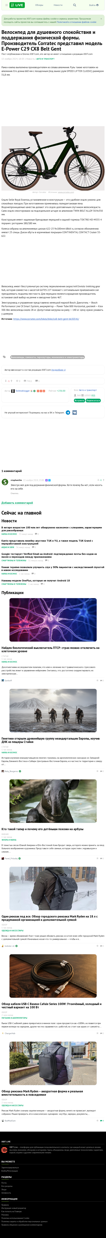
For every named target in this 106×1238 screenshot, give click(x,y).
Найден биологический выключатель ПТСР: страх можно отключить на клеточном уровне (50, 649)
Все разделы (7, 1186)
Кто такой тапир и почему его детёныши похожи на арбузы (42, 829)
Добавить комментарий (17, 503)
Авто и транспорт (45, 59)
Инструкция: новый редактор (13, 1208)
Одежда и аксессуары (12, 930)
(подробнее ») (58, 369)
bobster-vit (9, 946)
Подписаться (93, 400)
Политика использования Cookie (15, 1218)
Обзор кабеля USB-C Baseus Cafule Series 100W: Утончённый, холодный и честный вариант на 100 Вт (51, 1005)
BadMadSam (10, 1120)
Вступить (79, 400)
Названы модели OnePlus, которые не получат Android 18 (35, 580)
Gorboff (8, 680)
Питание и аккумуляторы (14, 1018)
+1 (101, 480)
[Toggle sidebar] (6, 5)
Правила (5, 1205)
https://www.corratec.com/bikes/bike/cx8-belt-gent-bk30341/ (46, 319)
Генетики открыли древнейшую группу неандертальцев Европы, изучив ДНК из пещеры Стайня (51, 740)
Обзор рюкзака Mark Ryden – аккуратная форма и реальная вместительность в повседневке (42, 1093)
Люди (3, 1189)
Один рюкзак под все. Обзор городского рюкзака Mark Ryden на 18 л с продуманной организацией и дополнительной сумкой (50, 918)
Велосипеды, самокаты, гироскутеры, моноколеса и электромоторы (47, 357)
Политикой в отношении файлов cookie (76, 21)
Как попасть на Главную (11, 1211)
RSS (93, 395)
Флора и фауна (9, 840)
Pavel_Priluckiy (11, 858)
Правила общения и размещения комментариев (21, 1225)
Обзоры (39, 4)
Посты (4, 1183)
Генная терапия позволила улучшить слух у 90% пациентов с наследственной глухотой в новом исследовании (52, 568)
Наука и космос (9, 534)
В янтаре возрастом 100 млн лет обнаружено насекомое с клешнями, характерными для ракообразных (51, 529)
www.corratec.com (66, 192)
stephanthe (16, 480)
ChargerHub (10, 1033)
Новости (58, 4)
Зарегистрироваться (10, 1167)
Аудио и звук (7, 547)
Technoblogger (22, 390)
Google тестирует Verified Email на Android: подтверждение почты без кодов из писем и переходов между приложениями (49, 555)
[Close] (101, 18)
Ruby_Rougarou (11, 771)
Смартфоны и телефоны (13, 560)
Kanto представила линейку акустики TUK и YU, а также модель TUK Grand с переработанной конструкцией (47, 542)
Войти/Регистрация (9, 1171)
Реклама (5, 1215)
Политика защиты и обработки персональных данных (24, 1221)
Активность (6, 1193)
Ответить (14, 493)
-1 (8, 381)
